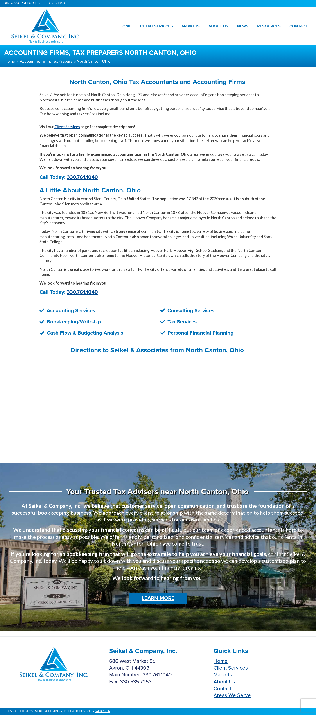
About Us (218, 26)
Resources (269, 26)
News (242, 26)
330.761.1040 (82, 177)
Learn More (158, 598)
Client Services (156, 26)
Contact (298, 26)
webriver (102, 711)
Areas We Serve (232, 695)
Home (125, 26)
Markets (191, 26)
